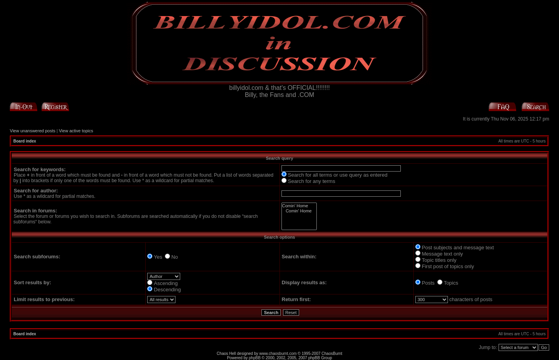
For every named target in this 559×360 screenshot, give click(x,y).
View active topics (76, 130)
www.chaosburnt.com (278, 353)
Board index (24, 141)
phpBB (255, 358)
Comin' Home (299, 205)
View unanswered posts (32, 130)
